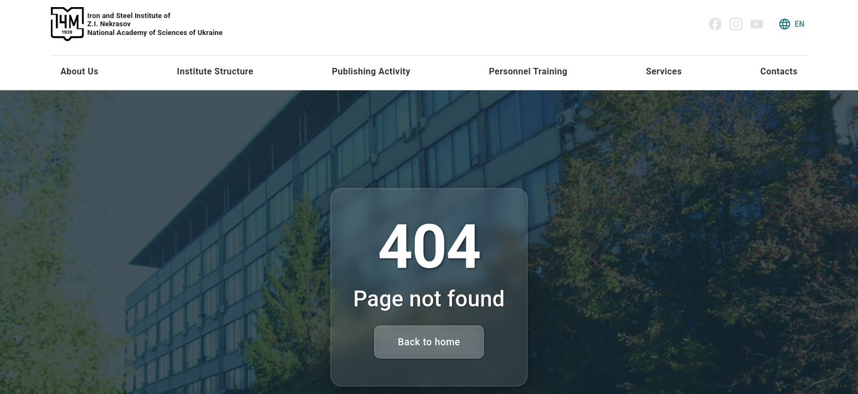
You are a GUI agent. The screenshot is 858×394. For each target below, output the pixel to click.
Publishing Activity (371, 71)
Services (664, 71)
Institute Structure (215, 71)
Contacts (779, 71)
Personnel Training (528, 71)
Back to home (429, 342)
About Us (79, 71)
